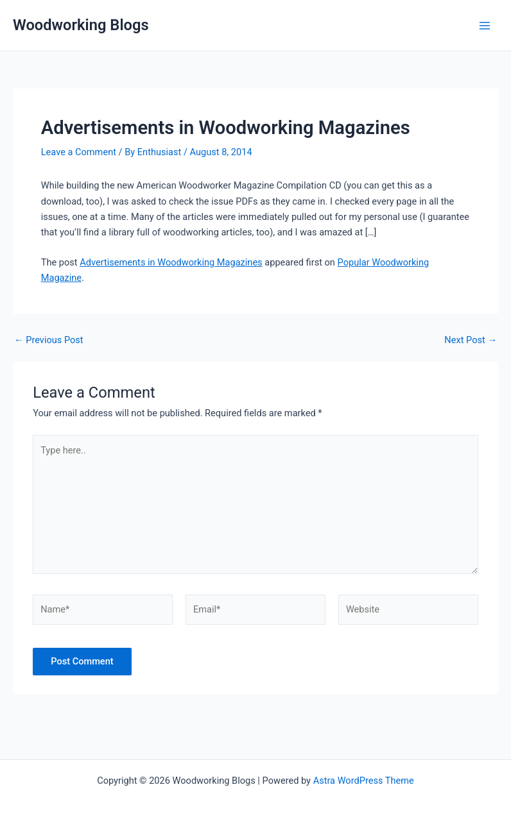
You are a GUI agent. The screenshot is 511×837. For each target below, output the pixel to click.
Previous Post (48, 340)
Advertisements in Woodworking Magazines (171, 262)
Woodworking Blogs (81, 25)
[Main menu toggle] (484, 25)
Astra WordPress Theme (363, 780)
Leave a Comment (78, 152)
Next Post (470, 340)
